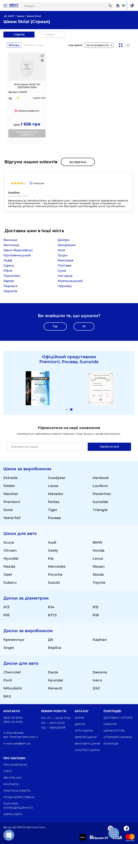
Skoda (98, 574)
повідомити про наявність (27, 133)
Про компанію (15, 764)
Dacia (53, 672)
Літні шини (84, 730)
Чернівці (65, 286)
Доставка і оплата (118, 717)
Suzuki (54, 582)
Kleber (9, 486)
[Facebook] (126, 828)
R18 (96, 615)
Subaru (9, 582)
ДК (50, 640)
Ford (7, 680)
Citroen (10, 550)
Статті (7, 771)
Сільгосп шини (87, 750)
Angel (8, 648)
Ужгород (65, 276)
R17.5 (52, 615)
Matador (55, 494)
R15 (95, 607)
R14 (51, 607)
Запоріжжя (66, 245)
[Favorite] (123, 5)
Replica (54, 648)
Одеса (8, 265)
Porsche (55, 574)
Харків (8, 281)
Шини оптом (114, 730)
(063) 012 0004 (13, 717)
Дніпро (63, 240)
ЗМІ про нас (12, 777)
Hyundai (10, 558)
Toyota (99, 582)
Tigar (52, 510)
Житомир (11, 245)
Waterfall (12, 518)
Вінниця (10, 240)
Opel (7, 574)
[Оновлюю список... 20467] (42, 60)
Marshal (10, 494)
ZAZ (96, 688)
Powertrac (102, 494)
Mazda (9, 566)
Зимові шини (86, 737)
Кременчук (13, 640)
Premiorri (11, 502)
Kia (51, 558)
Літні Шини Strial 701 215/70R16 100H (27, 86)
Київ (61, 250)
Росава (54, 518)
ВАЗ (7, 696)
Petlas (53, 502)
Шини (79, 717)
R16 (6, 615)
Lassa (53, 486)
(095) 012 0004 (13, 721)
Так (55, 326)
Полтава (64, 265)
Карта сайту (12, 814)
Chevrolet (12, 672)
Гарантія (110, 724)
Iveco (97, 680)
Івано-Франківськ (18, 250)
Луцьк (63, 255)
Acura (8, 542)
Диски (80, 724)
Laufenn (100, 486)
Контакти (11, 784)
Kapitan (100, 640)
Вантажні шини (87, 743)
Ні (83, 326)
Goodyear (56, 478)
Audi (52, 542)
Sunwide (100, 502)
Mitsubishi (12, 688)
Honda (99, 550)
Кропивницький (17, 255)
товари (18, 34)
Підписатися (109, 446)
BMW (97, 542)
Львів (7, 260)
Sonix (8, 510)
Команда (110, 743)
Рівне (7, 270)
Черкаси (10, 286)
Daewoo (100, 672)
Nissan (99, 566)
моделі (50, 34)
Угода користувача (18, 797)
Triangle (100, 510)
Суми (62, 270)
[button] (67, 409)
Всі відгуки (78, 162)
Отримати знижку (117, 737)
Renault (55, 688)
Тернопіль (11, 276)
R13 (6, 607)
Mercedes (57, 566)
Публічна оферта (16, 790)
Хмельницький (70, 281)
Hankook (101, 478)
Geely (53, 550)
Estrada (10, 478)
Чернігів (10, 291)
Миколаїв (65, 260)
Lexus (98, 558)
